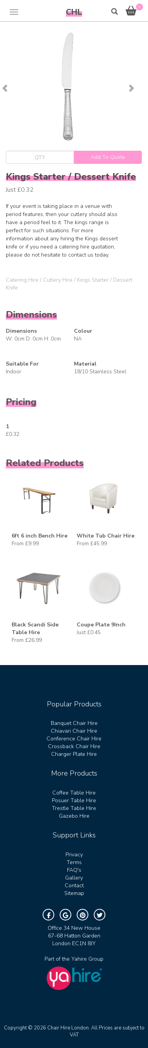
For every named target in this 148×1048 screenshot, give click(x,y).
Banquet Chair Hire (74, 723)
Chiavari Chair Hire (74, 731)
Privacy (74, 854)
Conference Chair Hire (74, 738)
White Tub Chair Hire (105, 535)
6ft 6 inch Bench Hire (39, 535)
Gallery (74, 877)
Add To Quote (108, 157)
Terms (74, 862)
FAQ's (74, 870)
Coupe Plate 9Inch (101, 624)
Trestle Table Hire (74, 808)
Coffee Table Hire (74, 792)
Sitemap (74, 893)
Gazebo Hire (74, 816)
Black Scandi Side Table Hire (35, 628)
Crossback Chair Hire (74, 746)
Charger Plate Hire (74, 754)
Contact (74, 885)
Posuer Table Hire (74, 800)
